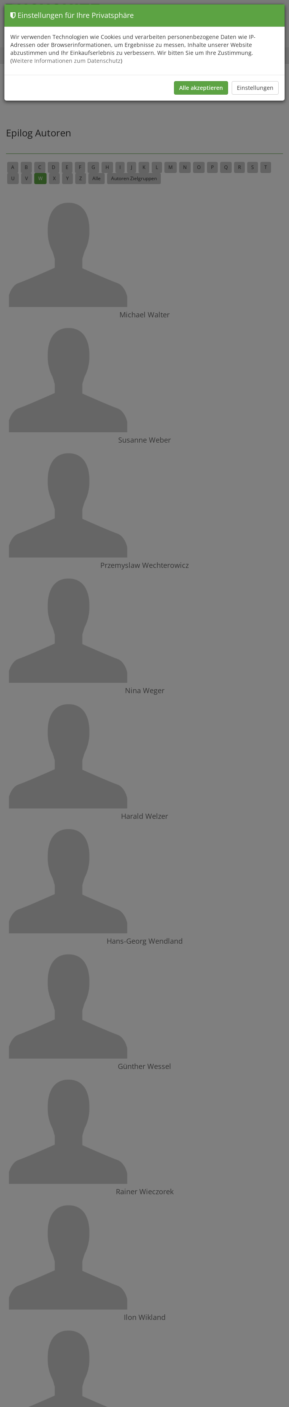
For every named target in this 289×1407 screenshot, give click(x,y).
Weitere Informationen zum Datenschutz (66, 60)
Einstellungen (255, 87)
